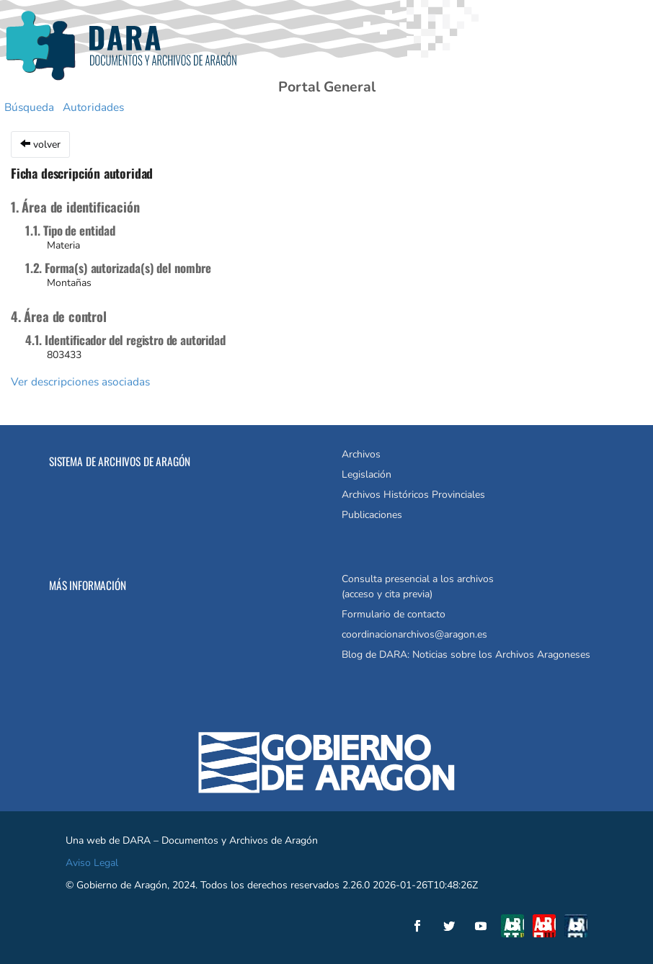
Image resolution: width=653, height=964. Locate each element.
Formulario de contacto (393, 614)
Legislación (366, 474)
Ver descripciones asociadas (80, 381)
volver (40, 144)
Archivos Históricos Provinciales (413, 494)
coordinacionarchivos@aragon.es (414, 634)
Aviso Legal (92, 863)
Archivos (361, 454)
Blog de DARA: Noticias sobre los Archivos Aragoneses (466, 654)
